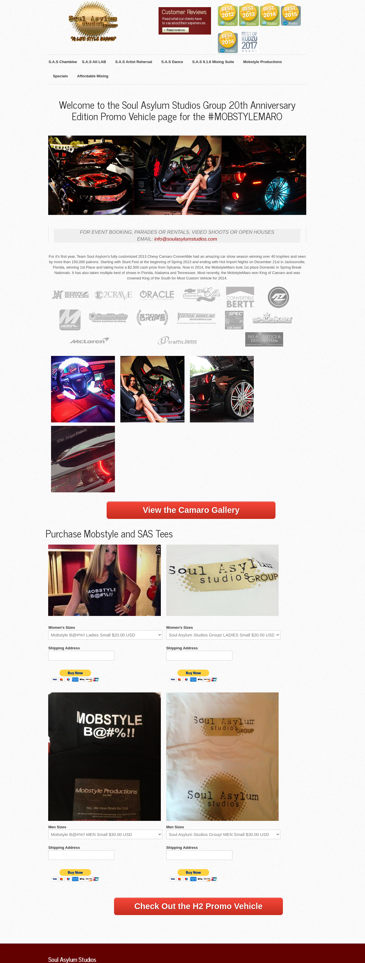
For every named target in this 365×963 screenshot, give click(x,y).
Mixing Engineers (77, 938)
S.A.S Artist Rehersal (119, 912)
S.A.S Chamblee (61, 912)
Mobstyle (202, 912)
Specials (54, 938)
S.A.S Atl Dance (152, 912)
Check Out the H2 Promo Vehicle (198, 850)
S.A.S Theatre (180, 912)
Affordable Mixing (261, 912)
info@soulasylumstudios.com (191, 242)
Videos (99, 938)
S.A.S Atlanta (88, 912)
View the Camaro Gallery (191, 443)
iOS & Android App (228, 912)
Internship (115, 938)
